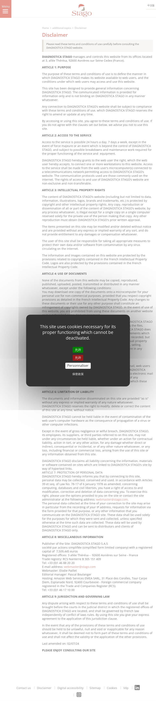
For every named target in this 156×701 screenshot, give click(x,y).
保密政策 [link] (78, 374)
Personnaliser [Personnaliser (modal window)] (78, 365)
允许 (78, 349)
